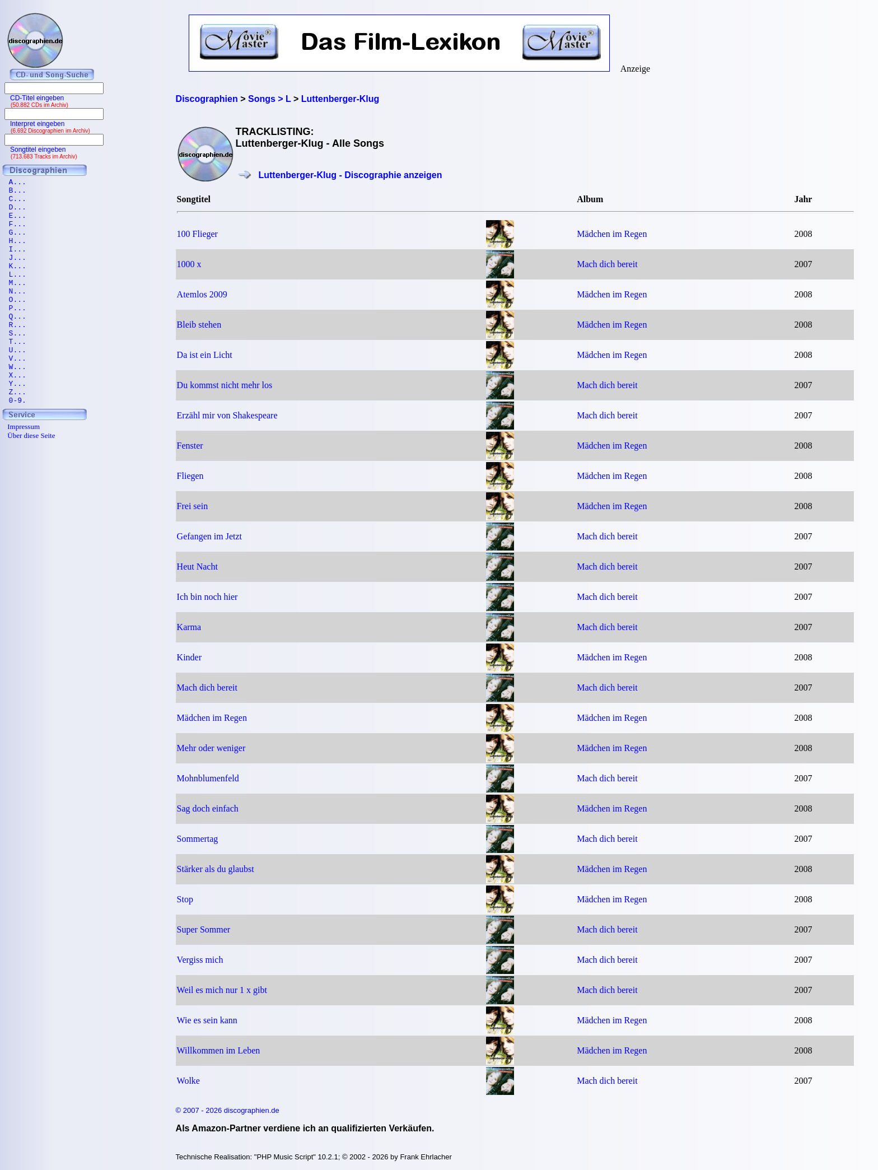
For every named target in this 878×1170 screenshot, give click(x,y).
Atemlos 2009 (202, 294)
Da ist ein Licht (204, 355)
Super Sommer (204, 929)
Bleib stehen (199, 324)
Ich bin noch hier (207, 597)
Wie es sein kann (207, 1020)
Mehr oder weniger (211, 748)
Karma (189, 627)
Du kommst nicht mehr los (225, 385)
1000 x (189, 264)
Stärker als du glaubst (215, 869)
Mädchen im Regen (612, 234)
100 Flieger (197, 234)
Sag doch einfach (208, 808)
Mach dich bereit (607, 264)
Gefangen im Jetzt (209, 536)
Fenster (190, 445)
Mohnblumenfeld (208, 778)
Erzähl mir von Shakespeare (227, 415)
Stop (185, 899)
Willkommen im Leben (218, 1050)
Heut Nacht (197, 566)
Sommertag (197, 838)
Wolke (188, 1080)
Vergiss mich (200, 959)
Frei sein (192, 506)
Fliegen (190, 476)
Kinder (189, 657)
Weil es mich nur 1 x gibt (222, 990)
